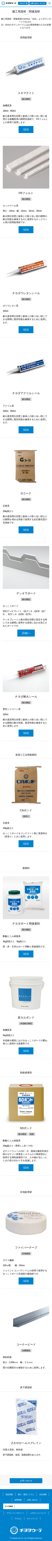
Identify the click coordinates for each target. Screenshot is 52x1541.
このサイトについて (38, 1513)
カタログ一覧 (23, 3)
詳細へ (26, 633)
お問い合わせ (26, 1480)
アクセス (18, 1519)
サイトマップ (32, 1519)
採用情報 (18, 1500)
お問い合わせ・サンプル (38, 3)
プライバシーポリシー (15, 1513)
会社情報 (42, 1494)
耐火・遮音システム (26, 1494)
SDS (26, 129)
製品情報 (9, 1494)
